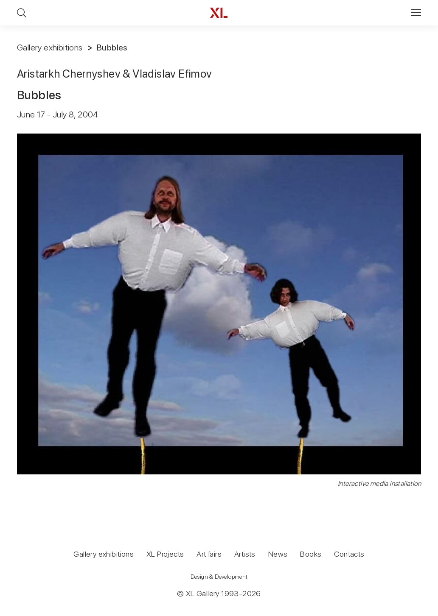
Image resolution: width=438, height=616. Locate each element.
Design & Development (219, 576)
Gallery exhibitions (50, 47)
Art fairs (209, 553)
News (278, 553)
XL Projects (165, 553)
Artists (245, 553)
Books (310, 553)
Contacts (349, 553)
